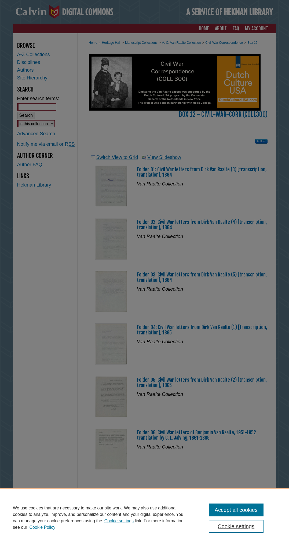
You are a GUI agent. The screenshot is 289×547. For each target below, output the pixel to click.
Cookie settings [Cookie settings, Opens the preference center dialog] (236, 526)
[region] (144, 517)
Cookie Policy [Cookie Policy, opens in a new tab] (42, 527)
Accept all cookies (236, 510)
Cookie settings (119, 521)
